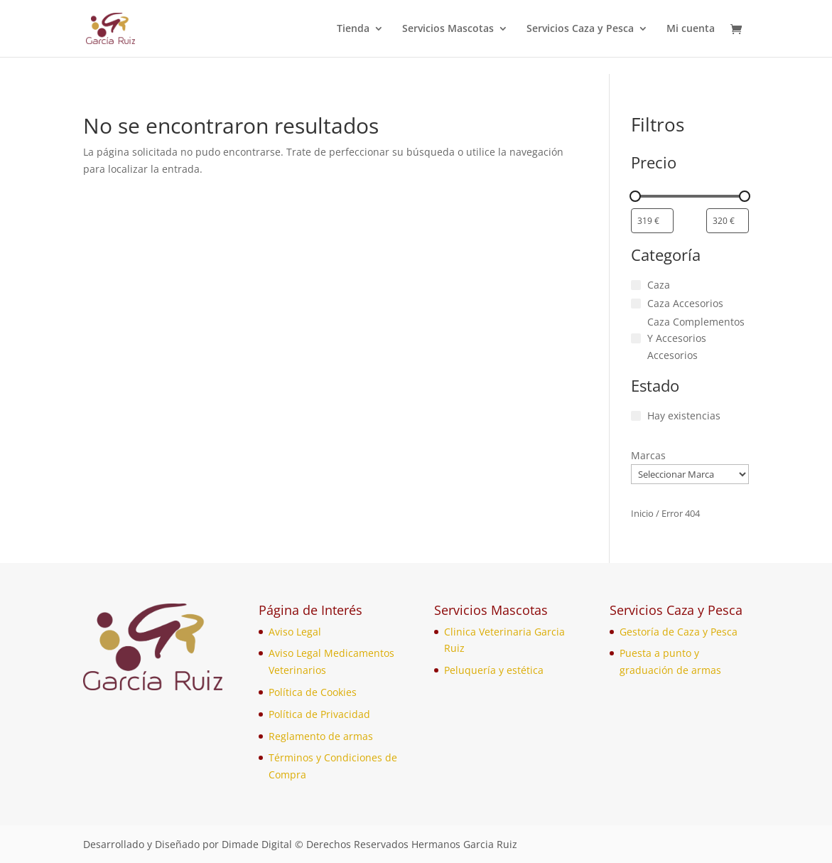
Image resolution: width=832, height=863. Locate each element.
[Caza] (636, 285)
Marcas (648, 455)
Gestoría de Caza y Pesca (679, 631)
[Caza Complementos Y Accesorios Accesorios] (636, 338)
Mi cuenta (690, 29)
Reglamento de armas (321, 736)
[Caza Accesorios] (636, 304)
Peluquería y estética (494, 670)
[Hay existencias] (636, 416)
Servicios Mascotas (448, 29)
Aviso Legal (295, 631)
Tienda (353, 29)
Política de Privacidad (319, 714)
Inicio (642, 513)
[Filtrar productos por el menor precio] (652, 220)
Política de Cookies (313, 692)
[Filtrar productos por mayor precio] (727, 220)
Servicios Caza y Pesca (580, 29)
